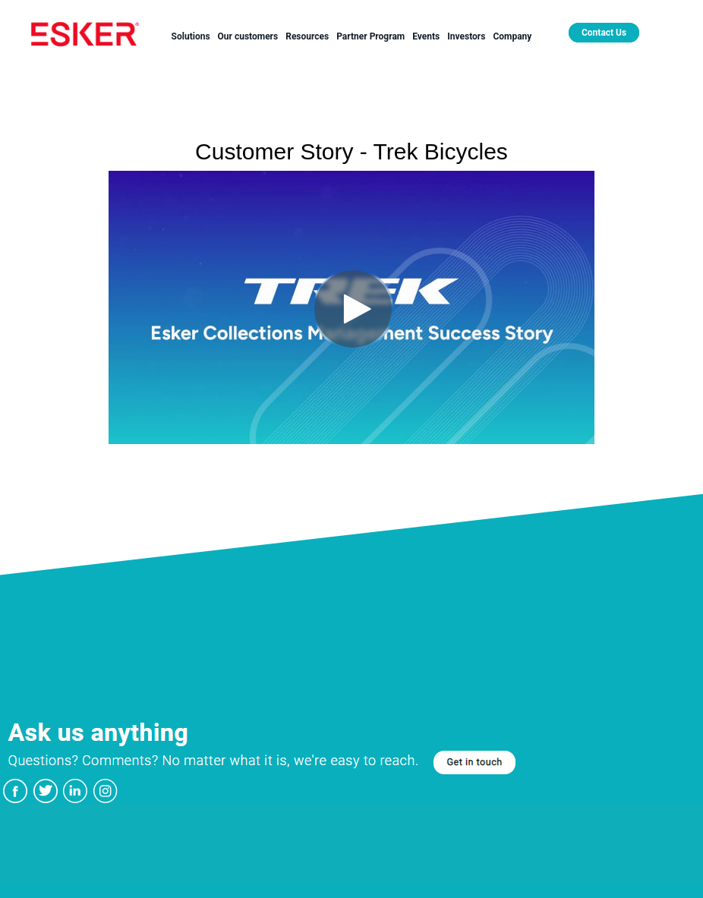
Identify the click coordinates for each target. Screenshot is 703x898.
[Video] (351, 307)
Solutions (191, 36)
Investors (466, 36)
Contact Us (604, 32)
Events (426, 36)
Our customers (248, 36)
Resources (307, 36)
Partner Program (370, 36)
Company (512, 36)
